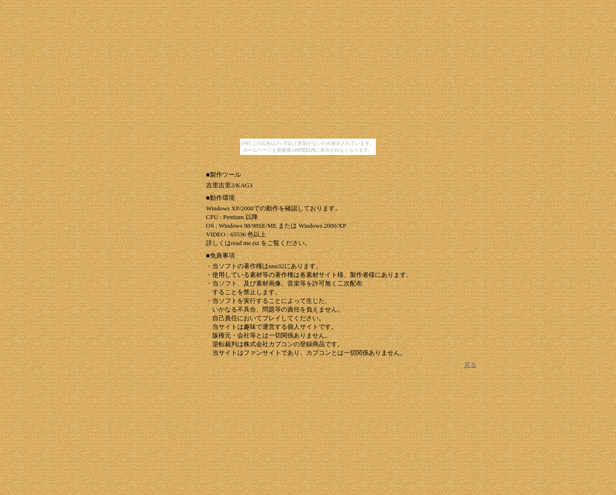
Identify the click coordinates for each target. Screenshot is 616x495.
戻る (470, 364)
